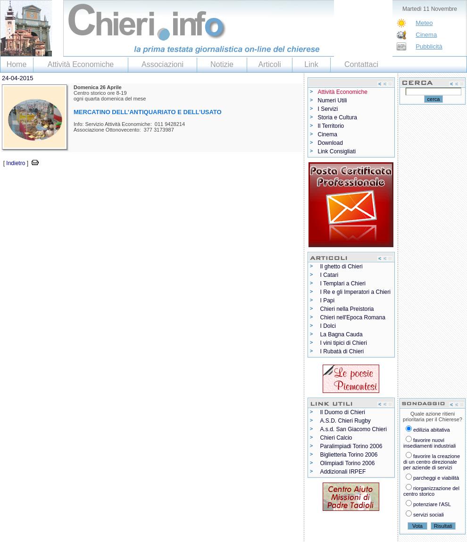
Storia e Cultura (337, 117)
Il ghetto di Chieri (341, 266)
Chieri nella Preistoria (347, 309)
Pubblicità (429, 46)
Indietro (15, 163)
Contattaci (361, 64)
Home (17, 64)
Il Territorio (331, 126)
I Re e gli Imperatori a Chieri (355, 292)
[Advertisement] (110, 182)
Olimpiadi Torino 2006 (347, 463)
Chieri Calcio (336, 437)
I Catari (329, 275)
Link (311, 64)
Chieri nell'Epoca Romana (352, 317)
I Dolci (328, 326)
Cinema (426, 34)
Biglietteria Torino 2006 (349, 454)
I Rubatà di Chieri (342, 351)
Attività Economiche (81, 64)
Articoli (269, 64)
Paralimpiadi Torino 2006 (351, 446)
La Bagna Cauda (341, 334)
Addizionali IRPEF (343, 471)
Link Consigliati (337, 151)
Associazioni (162, 64)
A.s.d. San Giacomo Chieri (353, 429)
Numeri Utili (332, 100)
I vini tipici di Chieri (343, 343)
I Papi (327, 300)
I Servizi (328, 109)
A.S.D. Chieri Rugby (345, 420)
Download (330, 143)
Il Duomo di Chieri (342, 412)
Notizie (222, 64)
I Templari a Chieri (343, 283)
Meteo (424, 22)
